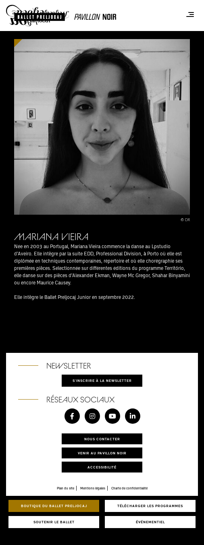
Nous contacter (102, 439)
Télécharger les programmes (150, 506)
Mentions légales (92, 488)
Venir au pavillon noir (102, 453)
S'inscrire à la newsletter (102, 380)
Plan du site (65, 488)
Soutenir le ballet (54, 522)
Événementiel (150, 522)
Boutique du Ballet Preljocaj (54, 506)
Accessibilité (102, 467)
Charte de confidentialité (129, 488)
